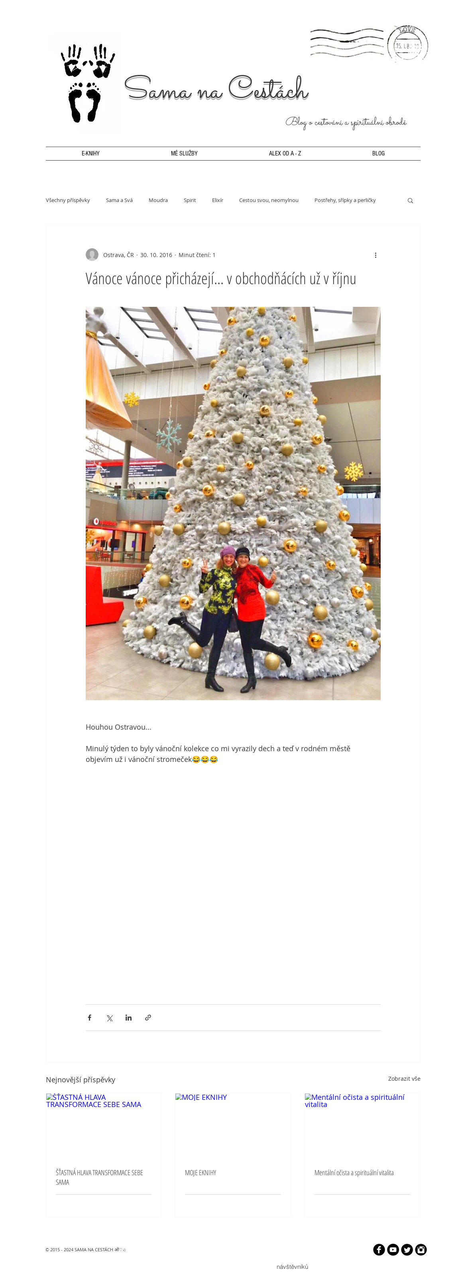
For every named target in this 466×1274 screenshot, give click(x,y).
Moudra (158, 200)
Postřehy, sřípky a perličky (345, 200)
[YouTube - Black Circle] (393, 1250)
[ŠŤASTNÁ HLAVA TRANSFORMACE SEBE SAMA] (103, 1125)
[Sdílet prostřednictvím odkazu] (148, 1017)
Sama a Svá (119, 200)
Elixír (217, 200)
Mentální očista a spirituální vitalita (354, 1172)
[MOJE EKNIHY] (233, 1125)
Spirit (190, 200)
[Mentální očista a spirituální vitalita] (362, 1125)
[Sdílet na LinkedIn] (128, 1017)
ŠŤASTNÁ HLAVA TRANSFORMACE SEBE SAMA (99, 1177)
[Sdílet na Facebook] (89, 1017)
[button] (410, 200)
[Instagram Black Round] (421, 1250)
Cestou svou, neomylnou (269, 200)
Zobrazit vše (404, 1078)
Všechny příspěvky (68, 200)
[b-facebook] (379, 1250)
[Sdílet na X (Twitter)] (109, 1017)
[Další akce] (376, 254)
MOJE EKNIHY (200, 1172)
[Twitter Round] (407, 1250)
